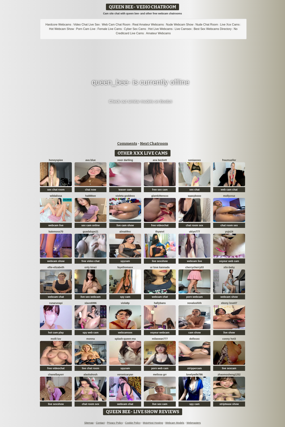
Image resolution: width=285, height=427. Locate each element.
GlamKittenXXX (159, 195)
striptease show (229, 404)
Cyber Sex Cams (135, 28)
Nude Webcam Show (179, 24)
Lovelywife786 (194, 374)
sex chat (194, 189)
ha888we (90, 195)
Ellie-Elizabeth (56, 267)
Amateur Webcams (158, 33)
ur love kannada (160, 267)
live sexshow (160, 261)
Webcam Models (174, 422)
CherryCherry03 (194, 267)
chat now (90, 189)
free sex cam (160, 189)
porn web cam (159, 368)
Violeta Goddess (125, 195)
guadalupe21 (90, 231)
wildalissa (56, 195)
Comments (127, 143)
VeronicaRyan (125, 374)
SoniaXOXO (194, 160)
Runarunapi (56, 303)
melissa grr (160, 374)
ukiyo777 (194, 231)
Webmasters (194, 422)
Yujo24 (229, 231)
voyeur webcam (159, 332)
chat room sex (194, 225)
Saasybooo (194, 195)
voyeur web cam (229, 261)
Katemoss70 (56, 231)
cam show (194, 332)
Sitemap (89, 422)
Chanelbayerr (56, 374)
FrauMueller (229, 160)
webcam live (55, 225)
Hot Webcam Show (61, 28)
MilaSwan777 (160, 338)
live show (229, 332)
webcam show (56, 261)
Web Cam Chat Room (116, 24)
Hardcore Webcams (58, 24)
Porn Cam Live (85, 28)
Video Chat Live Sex (86, 24)
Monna (90, 338)
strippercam (194, 368)
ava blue (90, 160)
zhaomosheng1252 (229, 374)
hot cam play (56, 332)
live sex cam (159, 404)
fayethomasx (125, 267)
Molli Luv (56, 338)
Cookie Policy (133, 422)
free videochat (159, 225)
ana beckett (160, 160)
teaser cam (125, 189)
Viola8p (125, 303)
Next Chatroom (154, 143)
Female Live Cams (110, 28)
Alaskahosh (90, 374)
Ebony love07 (229, 303)
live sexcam (229, 368)
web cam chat (229, 189)
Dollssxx (194, 338)
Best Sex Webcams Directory (213, 28)
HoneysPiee (56, 160)
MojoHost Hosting (153, 422)
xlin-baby (229, 267)
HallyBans (160, 303)
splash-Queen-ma (125, 338)
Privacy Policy (115, 422)
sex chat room (56, 189)
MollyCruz (229, 195)
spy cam (125, 296)
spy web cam (90, 332)
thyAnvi (159, 231)
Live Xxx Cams (230, 24)
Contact (100, 422)
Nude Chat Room (206, 24)
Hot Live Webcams (160, 28)
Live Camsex (183, 28)
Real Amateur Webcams (148, 24)
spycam (125, 261)
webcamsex (125, 332)
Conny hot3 (229, 338)
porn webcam (194, 296)
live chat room (90, 368)
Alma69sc (125, 231)
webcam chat (56, 296)
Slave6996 (90, 303)
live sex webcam (91, 296)
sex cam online (90, 225)
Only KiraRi (90, 267)
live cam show (125, 225)
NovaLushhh (194, 303)
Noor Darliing (125, 160)
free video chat (91, 261)
